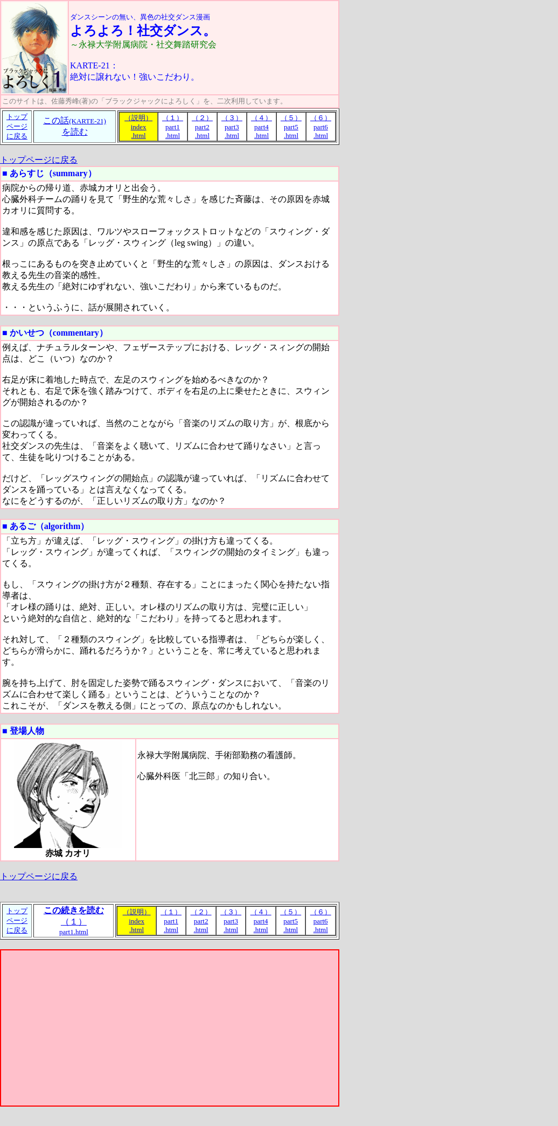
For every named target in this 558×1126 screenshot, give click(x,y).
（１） (74, 921)
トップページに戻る (39, 159)
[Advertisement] (169, 1028)
